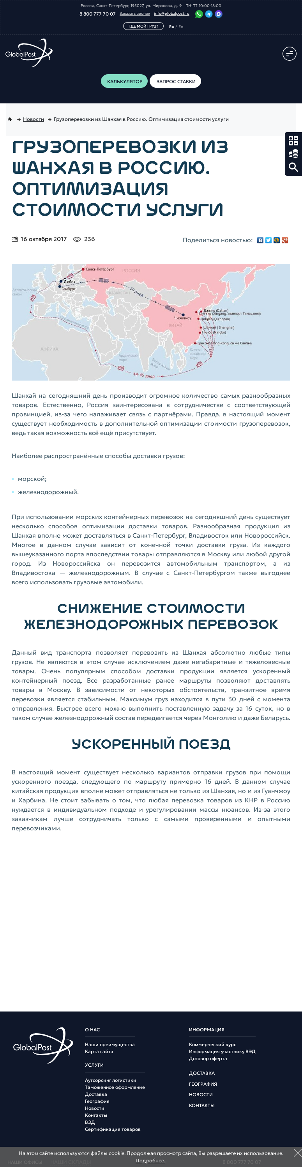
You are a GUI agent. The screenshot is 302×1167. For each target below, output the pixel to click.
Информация (206, 1029)
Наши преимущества (110, 1044)
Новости (94, 1108)
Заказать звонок (135, 13)
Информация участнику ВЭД (222, 1051)
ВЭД (90, 1122)
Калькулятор (293, 140)
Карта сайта (99, 1051)
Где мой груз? (143, 26)
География (97, 1101)
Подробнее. (150, 1160)
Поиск (293, 167)
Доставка (96, 1094)
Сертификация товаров (113, 1129)
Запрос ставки (293, 154)
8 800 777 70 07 (97, 14)
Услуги (94, 1065)
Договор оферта (208, 1058)
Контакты (96, 1115)
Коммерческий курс (212, 1044)
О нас (92, 1029)
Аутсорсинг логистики (110, 1080)
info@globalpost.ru (171, 13)
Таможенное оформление (115, 1087)
